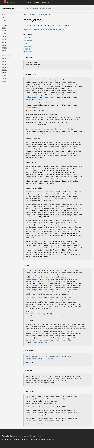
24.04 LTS (5, 36)
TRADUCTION (27, 52)
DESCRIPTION (27, 40)
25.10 (4, 34)
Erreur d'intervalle (34, 188)
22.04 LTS (5, 39)
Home (4, 14)
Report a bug (59, 29)
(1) (38, 331)
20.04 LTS (5, 42)
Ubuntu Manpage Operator (20, 436)
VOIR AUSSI (27, 46)
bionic (25, 14)
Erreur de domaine (33, 139)
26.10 (4, 28)
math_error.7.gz (45, 14)
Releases (44, 2)
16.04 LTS (5, 48)
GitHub (39, 436)
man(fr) (33, 14)
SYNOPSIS (26, 38)
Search (29, 2)
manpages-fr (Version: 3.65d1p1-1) (43, 29)
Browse (36, 2)
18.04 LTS (5, 45)
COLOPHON (27, 49)
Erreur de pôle (31, 162)
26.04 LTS (5, 31)
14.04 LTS (5, 51)
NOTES (25, 43)
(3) (32, 97)
